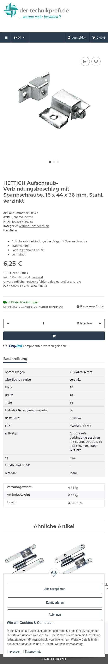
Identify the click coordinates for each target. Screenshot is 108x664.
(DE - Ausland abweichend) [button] (48, 306)
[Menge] (43, 323)
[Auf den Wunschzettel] (96, 61)
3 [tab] (58, 162)
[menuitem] (19, 37)
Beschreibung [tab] (15, 359)
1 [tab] (50, 162)
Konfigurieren (55, 602)
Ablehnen (55, 614)
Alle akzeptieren (54, 589)
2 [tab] (54, 162)
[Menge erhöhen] (99, 323)
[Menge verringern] (8, 323)
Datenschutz (33, 651)
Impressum (14, 651)
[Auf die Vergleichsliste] (85, 61)
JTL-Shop (61, 658)
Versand (37, 277)
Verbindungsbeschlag (34, 226)
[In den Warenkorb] (6, 49)
